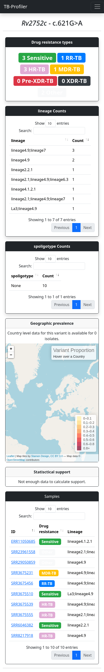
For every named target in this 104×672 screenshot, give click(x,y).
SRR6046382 (22, 625)
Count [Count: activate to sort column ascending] (78, 140)
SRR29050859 (23, 562)
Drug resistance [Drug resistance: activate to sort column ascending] (49, 528)
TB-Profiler (15, 6)
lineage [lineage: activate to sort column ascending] (18, 140)
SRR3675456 (22, 583)
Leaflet (10, 456)
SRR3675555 (22, 614)
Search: (52, 130)
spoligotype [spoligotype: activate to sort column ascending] (22, 276)
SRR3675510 (22, 593)
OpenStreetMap (16, 459)
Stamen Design (40, 456)
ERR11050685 (23, 541)
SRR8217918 (22, 635)
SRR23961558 (23, 551)
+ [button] (11, 349)
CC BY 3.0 (56, 456)
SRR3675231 (22, 572)
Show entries (52, 123)
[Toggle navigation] (97, 6)
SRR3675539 (22, 604)
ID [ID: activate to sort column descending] (13, 531)
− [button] (11, 355)
